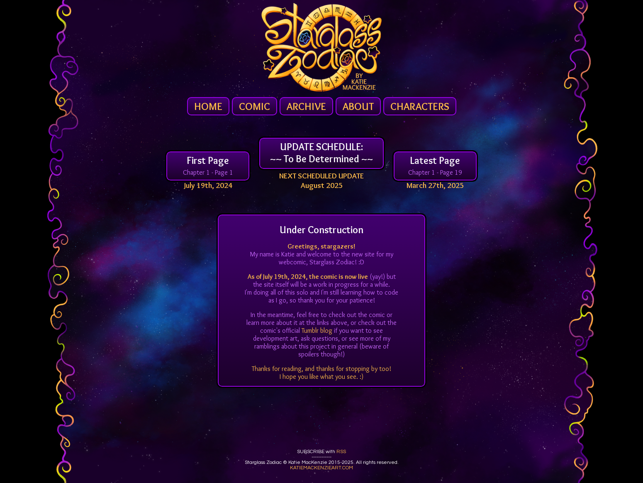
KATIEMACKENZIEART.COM (321, 468)
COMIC (254, 106)
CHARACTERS (419, 106)
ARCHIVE (306, 106)
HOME (208, 106)
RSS (341, 451)
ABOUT (358, 106)
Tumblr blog (317, 330)
